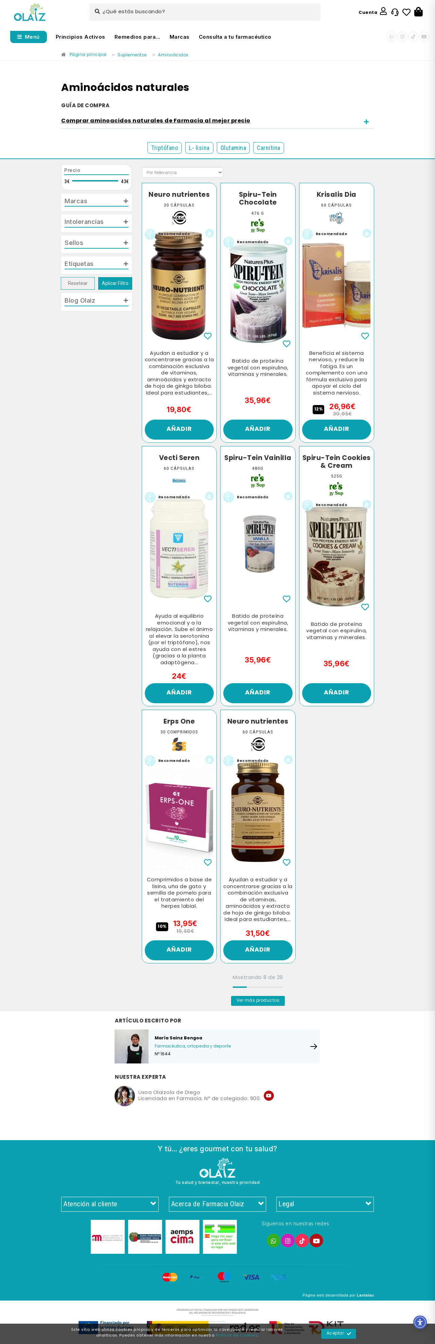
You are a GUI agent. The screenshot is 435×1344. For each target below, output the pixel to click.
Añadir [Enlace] (179, 429)
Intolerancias (84, 221)
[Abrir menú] (28, 37)
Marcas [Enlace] (180, 37)
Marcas (76, 201)
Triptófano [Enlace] (164, 147)
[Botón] (418, 12)
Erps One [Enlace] (179, 722)
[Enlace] (29, 12)
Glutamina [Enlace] (233, 147)
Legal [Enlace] (325, 1204)
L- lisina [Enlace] (199, 147)
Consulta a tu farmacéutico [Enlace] (235, 37)
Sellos (74, 242)
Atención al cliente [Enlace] (110, 1204)
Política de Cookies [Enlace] (237, 1335)
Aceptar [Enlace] (339, 1334)
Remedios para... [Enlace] (137, 37)
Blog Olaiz (80, 300)
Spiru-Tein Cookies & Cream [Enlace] (336, 462)
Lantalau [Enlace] (365, 1295)
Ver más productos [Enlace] (258, 1000)
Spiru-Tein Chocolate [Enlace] (258, 199)
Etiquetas (79, 263)
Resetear (78, 283)
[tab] (217, 121)
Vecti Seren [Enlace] (179, 458)
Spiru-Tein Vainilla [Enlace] (258, 458)
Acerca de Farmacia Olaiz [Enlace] (217, 1204)
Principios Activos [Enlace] (80, 37)
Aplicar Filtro (115, 283)
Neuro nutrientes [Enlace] (179, 195)
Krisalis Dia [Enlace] (336, 195)
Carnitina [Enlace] (268, 147)
